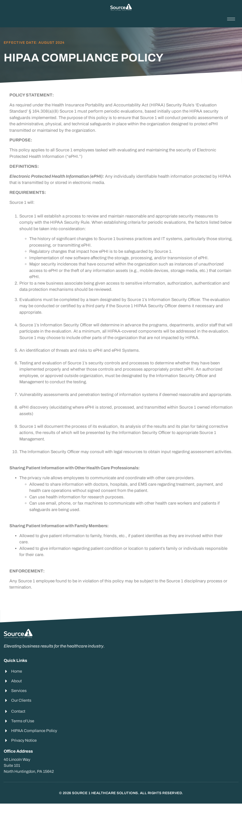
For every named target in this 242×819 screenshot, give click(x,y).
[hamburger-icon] (231, 19)
